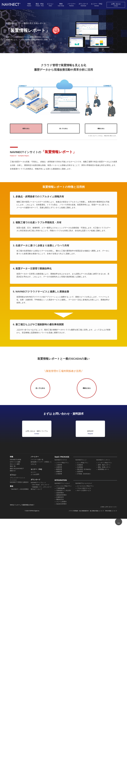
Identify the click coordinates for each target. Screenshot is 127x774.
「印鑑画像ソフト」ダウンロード (41, 749)
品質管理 (80, 734)
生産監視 (80, 727)
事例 (61, 4)
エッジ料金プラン (82, 725)
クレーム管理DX (61, 764)
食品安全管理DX (61, 766)
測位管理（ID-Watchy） (84, 732)
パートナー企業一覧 (37, 722)
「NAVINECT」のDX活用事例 (19, 752)
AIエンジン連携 (15, 726)
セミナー (33, 735)
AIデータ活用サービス (84, 753)
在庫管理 (59, 729)
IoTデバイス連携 (15, 724)
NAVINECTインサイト (103, 722)
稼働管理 (59, 734)
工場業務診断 (60, 751)
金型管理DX (60, 755)
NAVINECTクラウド (61, 722)
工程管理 (59, 727)
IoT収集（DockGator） (84, 736)
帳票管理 (59, 732)
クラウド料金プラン (62, 725)
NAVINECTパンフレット (38, 745)
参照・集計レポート (104, 727)
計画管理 (59, 736)
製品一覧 (12, 729)
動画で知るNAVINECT (16, 731)
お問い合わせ (116, 5)
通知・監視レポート (104, 729)
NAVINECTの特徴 (15, 722)
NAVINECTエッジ (80, 722)
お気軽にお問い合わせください (108, 769)
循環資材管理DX (61, 757)
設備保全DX (60, 759)
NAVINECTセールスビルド (83, 746)
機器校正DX (60, 762)
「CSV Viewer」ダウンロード (40, 747)
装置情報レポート (103, 732)
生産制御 (80, 729)
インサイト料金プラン (105, 725)
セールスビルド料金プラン (85, 748)
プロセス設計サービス (84, 751)
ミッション (13, 742)
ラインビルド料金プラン (64, 748)
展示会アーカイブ (36, 752)
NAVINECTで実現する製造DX (19, 744)
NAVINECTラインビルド (62, 746)
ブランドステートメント (17, 740)
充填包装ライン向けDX (63, 753)
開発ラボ (12, 733)
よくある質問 (35, 737)
